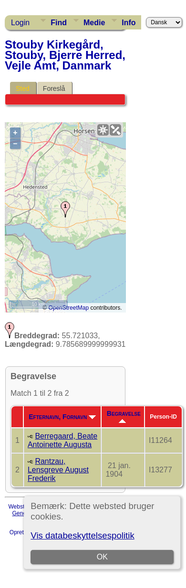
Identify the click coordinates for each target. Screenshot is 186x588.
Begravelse (124, 416)
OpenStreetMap (68, 307)
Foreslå (54, 88)
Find (59, 23)
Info (128, 23)
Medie (94, 23)
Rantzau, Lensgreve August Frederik (58, 469)
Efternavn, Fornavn (62, 417)
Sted (23, 88)
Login (20, 23)
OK (102, 557)
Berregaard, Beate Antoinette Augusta (62, 440)
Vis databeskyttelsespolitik (82, 535)
